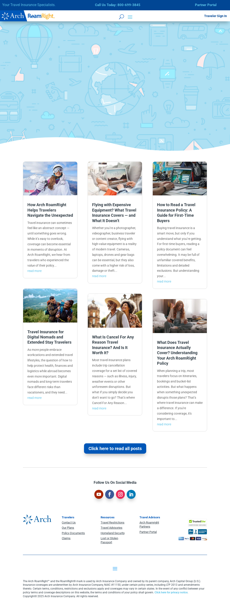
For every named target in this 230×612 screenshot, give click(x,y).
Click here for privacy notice (171, 592)
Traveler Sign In (215, 16)
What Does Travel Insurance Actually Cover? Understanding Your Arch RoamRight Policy (177, 353)
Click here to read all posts (115, 448)
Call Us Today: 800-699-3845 (117, 5)
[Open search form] (121, 16)
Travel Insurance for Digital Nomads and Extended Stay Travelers (49, 337)
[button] (130, 16)
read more (34, 271)
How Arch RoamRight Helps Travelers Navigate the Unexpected (50, 210)
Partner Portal (206, 5)
